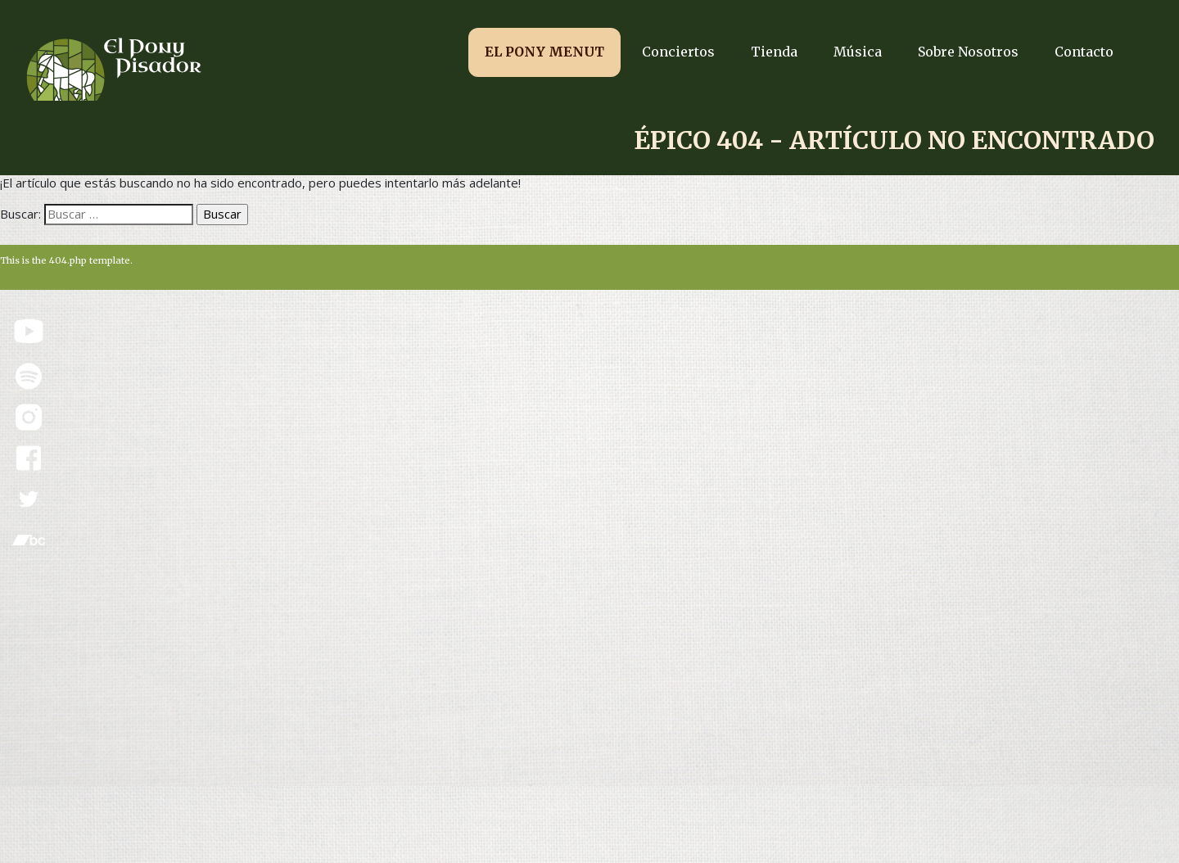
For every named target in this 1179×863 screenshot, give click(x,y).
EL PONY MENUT (544, 51)
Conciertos (678, 51)
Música (857, 51)
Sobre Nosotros (968, 51)
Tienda (774, 51)
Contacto (1084, 51)
